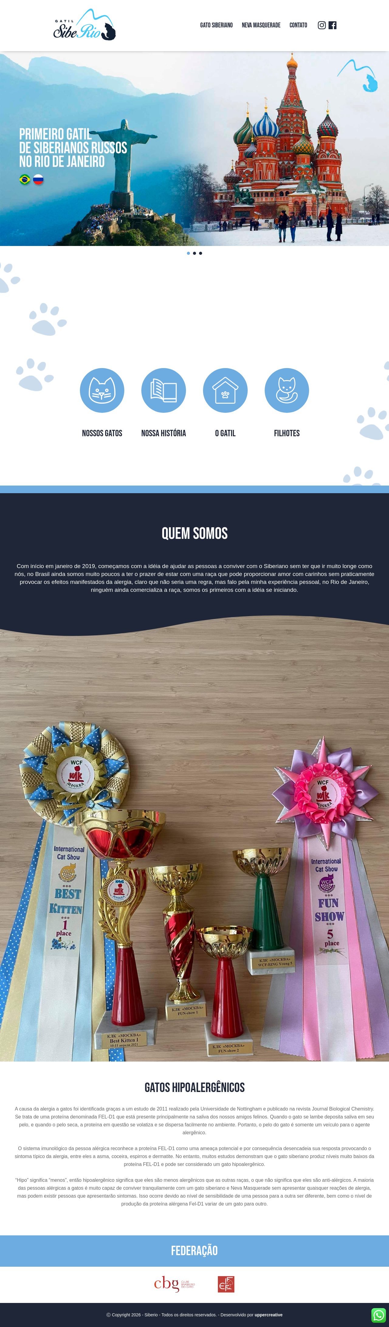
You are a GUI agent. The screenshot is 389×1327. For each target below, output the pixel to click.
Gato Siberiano (216, 25)
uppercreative (269, 1314)
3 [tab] (200, 253)
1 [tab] (188, 253)
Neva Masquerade (261, 25)
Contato (298, 25)
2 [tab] (194, 253)
